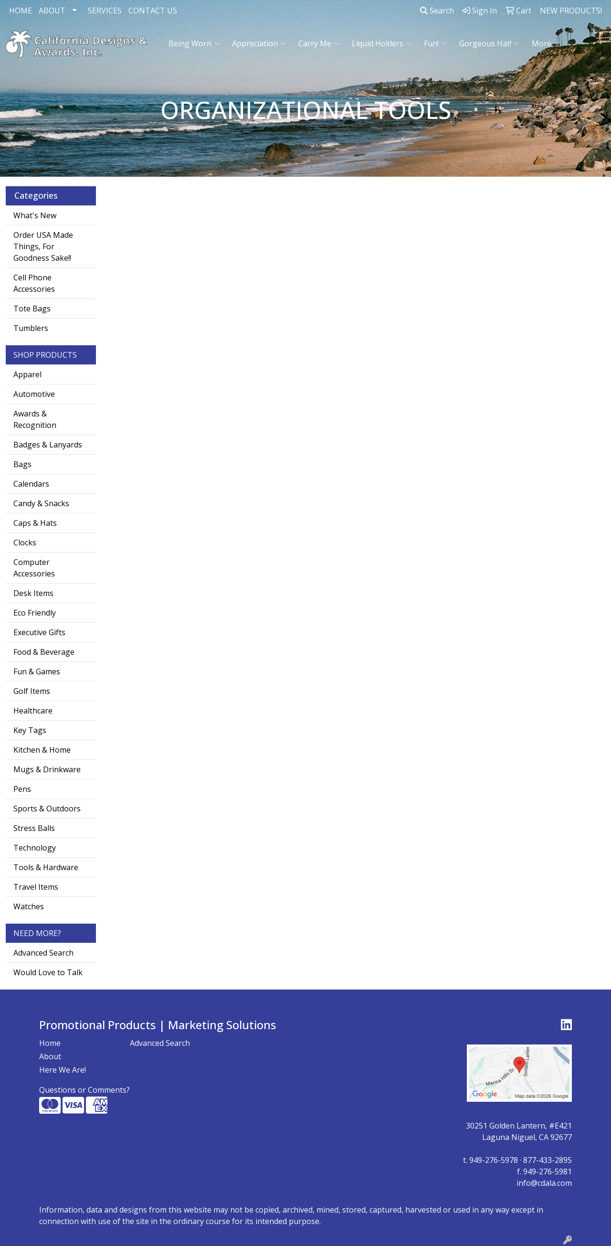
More (545, 43)
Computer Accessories (34, 568)
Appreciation (259, 43)
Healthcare (33, 710)
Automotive (34, 394)
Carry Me (318, 43)
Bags (22, 464)
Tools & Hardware (45, 867)
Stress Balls (34, 828)
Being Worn (194, 43)
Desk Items (33, 593)
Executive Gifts (39, 632)
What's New (34, 215)
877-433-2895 (547, 1160)
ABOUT (52, 10)
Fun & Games (36, 671)
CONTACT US (152, 10)
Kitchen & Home (42, 750)
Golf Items (31, 691)
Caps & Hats (35, 523)
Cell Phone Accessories (34, 283)
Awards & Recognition (34, 419)
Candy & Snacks (41, 503)
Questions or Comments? (84, 1090)
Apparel (27, 374)
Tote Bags (32, 308)
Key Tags (29, 730)
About (50, 1056)
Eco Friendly (34, 612)
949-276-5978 (493, 1160)
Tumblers (30, 328)
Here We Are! (62, 1070)
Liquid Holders (381, 43)
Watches (28, 906)
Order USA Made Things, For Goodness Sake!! (43, 246)
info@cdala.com (544, 1183)
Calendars (31, 484)
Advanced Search (43, 953)
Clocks (24, 542)
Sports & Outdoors (47, 808)
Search (437, 10)
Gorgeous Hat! (489, 43)
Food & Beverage (43, 652)
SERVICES (105, 10)
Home (50, 1043)
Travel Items (35, 887)
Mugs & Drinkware (47, 769)
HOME (20, 10)
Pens (22, 789)
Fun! (435, 43)
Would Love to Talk (48, 972)
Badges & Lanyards (47, 444)
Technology (34, 847)
